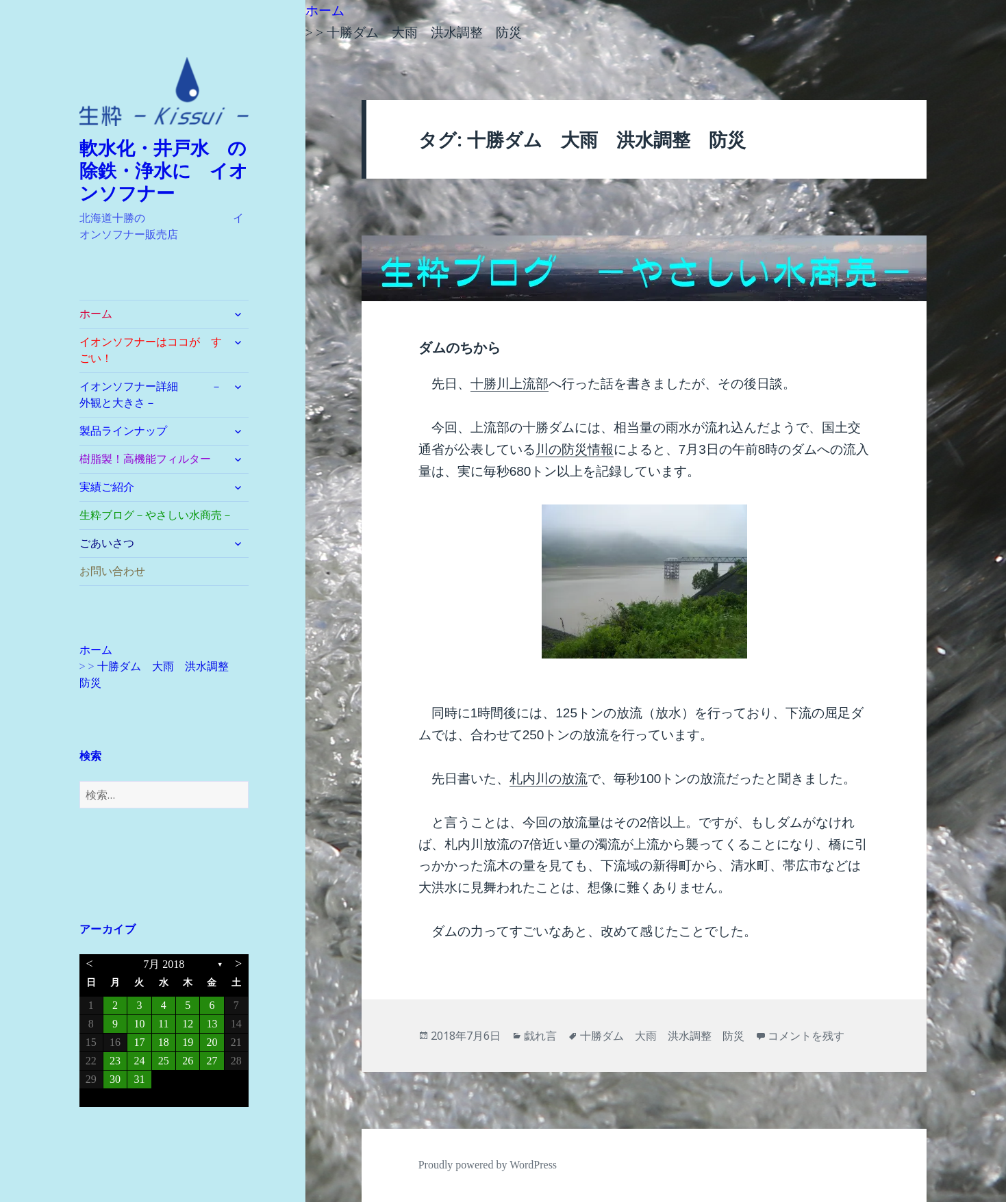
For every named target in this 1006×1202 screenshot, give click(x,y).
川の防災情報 (575, 449)
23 (115, 1060)
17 (139, 1042)
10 (139, 1024)
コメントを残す (806, 1035)
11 (163, 1024)
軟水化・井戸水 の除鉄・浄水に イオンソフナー (163, 171)
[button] (164, 92)
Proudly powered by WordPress (487, 1165)
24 (139, 1060)
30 (115, 1079)
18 (163, 1042)
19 (187, 1042)
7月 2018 (163, 964)
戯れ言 (540, 1035)
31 (139, 1079)
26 (187, 1060)
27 (211, 1060)
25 (163, 1060)
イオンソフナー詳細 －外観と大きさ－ (150, 395)
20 (211, 1042)
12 (187, 1024)
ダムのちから (459, 347)
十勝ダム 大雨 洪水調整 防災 (662, 1035)
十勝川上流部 (509, 383)
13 (211, 1024)
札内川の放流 (549, 778)
